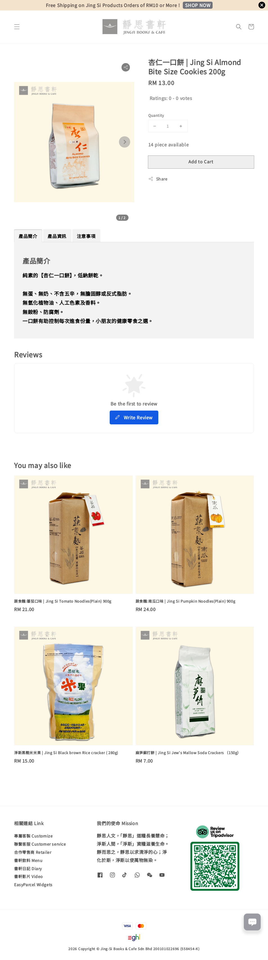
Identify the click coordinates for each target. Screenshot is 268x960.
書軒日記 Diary (28, 868)
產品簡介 (28, 236)
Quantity (156, 115)
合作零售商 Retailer (32, 852)
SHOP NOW (198, 5)
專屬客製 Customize (33, 836)
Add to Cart (200, 161)
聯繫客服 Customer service (40, 844)
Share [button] (158, 179)
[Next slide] (124, 142)
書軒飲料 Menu (28, 860)
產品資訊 (57, 236)
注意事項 (86, 236)
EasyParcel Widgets (33, 884)
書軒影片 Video (28, 876)
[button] (17, 27)
